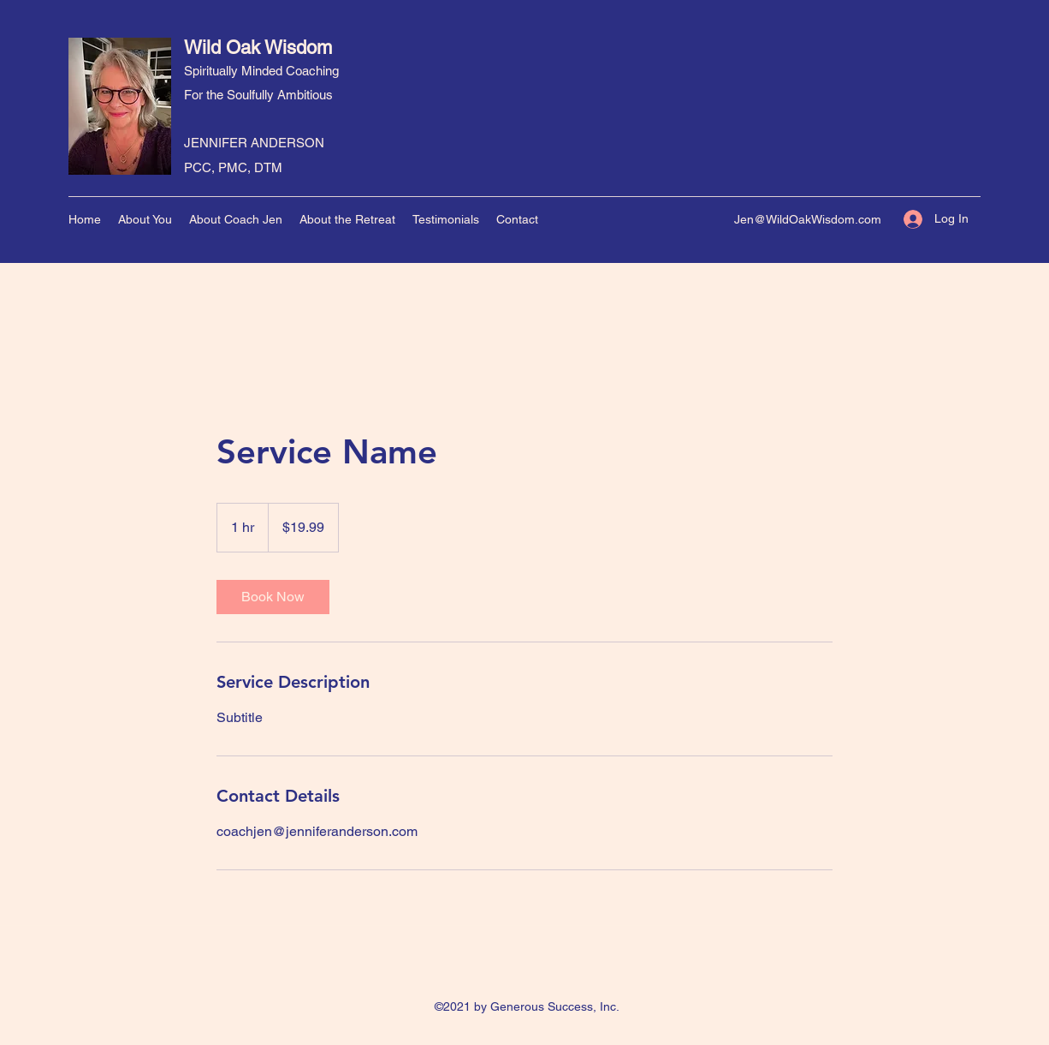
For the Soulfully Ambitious (258, 94)
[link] (272, 597)
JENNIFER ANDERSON (254, 142)
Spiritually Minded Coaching (261, 70)
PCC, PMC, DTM (233, 167)
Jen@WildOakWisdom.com (807, 219)
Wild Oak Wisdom (258, 47)
